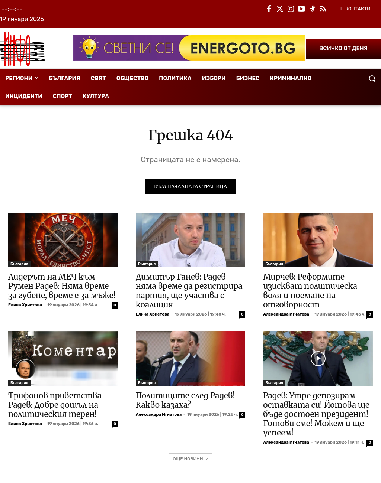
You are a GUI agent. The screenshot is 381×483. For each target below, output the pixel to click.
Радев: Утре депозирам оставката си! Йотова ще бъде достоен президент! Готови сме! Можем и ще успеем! (316, 414)
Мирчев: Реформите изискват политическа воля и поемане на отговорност (310, 292)
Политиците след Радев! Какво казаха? (185, 401)
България (19, 265)
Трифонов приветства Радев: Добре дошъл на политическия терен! (55, 405)
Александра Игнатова (286, 315)
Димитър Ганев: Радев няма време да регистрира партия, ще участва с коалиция (189, 292)
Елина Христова (25, 306)
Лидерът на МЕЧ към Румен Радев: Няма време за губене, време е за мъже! (62, 287)
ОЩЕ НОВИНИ (190, 459)
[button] (372, 78)
